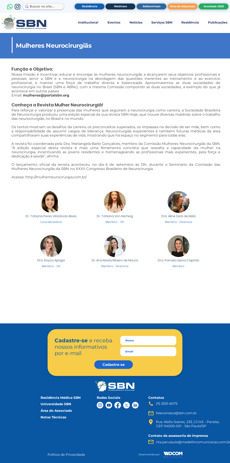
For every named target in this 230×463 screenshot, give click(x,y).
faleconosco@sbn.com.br (176, 413)
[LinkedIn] (135, 405)
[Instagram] (100, 405)
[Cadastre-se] (113, 364)
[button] (88, 22)
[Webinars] (120, 6)
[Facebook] (117, 405)
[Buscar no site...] (42, 7)
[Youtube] (109, 405)
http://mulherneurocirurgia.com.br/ (56, 177)
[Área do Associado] (182, 6)
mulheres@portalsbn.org (46, 95)
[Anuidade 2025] (213, 6)
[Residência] (89, 6)
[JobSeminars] (151, 6)
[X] (126, 405)
